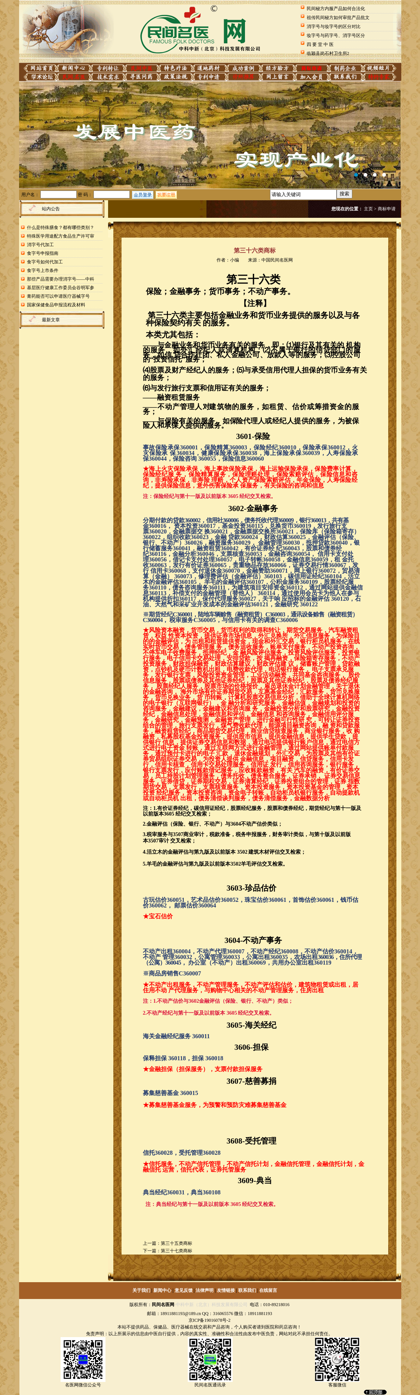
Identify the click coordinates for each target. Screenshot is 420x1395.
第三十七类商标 (176, 1250)
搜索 (344, 194)
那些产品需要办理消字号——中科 (60, 279)
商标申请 (387, 208)
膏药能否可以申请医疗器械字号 (58, 296)
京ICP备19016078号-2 (209, 1320)
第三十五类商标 (176, 1243)
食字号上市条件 (42, 270)
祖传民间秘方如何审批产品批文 (338, 17)
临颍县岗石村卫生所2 (328, 53)
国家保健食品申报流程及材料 (56, 304)
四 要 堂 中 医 (320, 44)
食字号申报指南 (42, 253)
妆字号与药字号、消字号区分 (336, 35)
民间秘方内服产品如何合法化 (336, 8)
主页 (368, 208)
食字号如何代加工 (45, 262)
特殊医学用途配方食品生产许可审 (60, 236)
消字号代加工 (40, 244)
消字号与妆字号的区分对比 (334, 26)
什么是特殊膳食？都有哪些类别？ (60, 227)
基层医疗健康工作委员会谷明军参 (60, 287)
